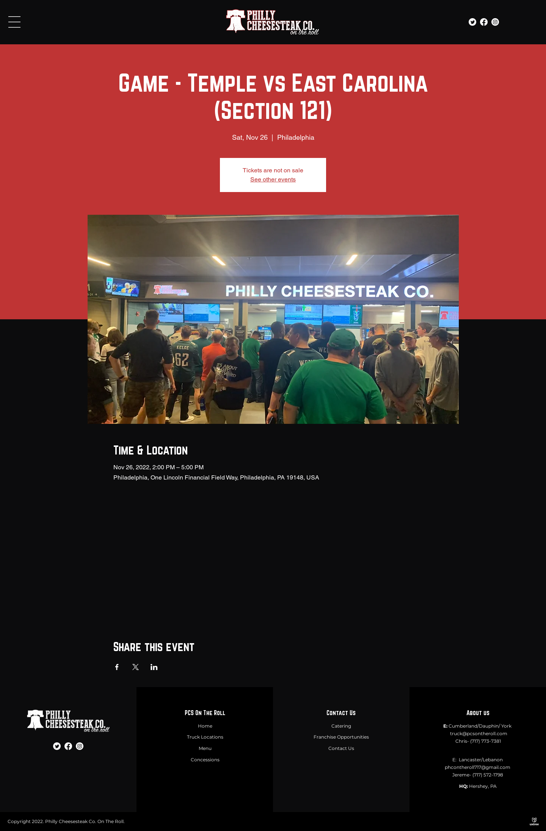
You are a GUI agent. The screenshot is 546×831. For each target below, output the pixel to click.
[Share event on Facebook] (117, 667)
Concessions (205, 759)
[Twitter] (472, 22)
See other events (273, 179)
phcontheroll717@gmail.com (477, 767)
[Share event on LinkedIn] (154, 667)
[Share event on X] (135, 667)
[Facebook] (484, 22)
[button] (14, 22)
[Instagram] (495, 22)
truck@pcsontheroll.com (478, 733)
